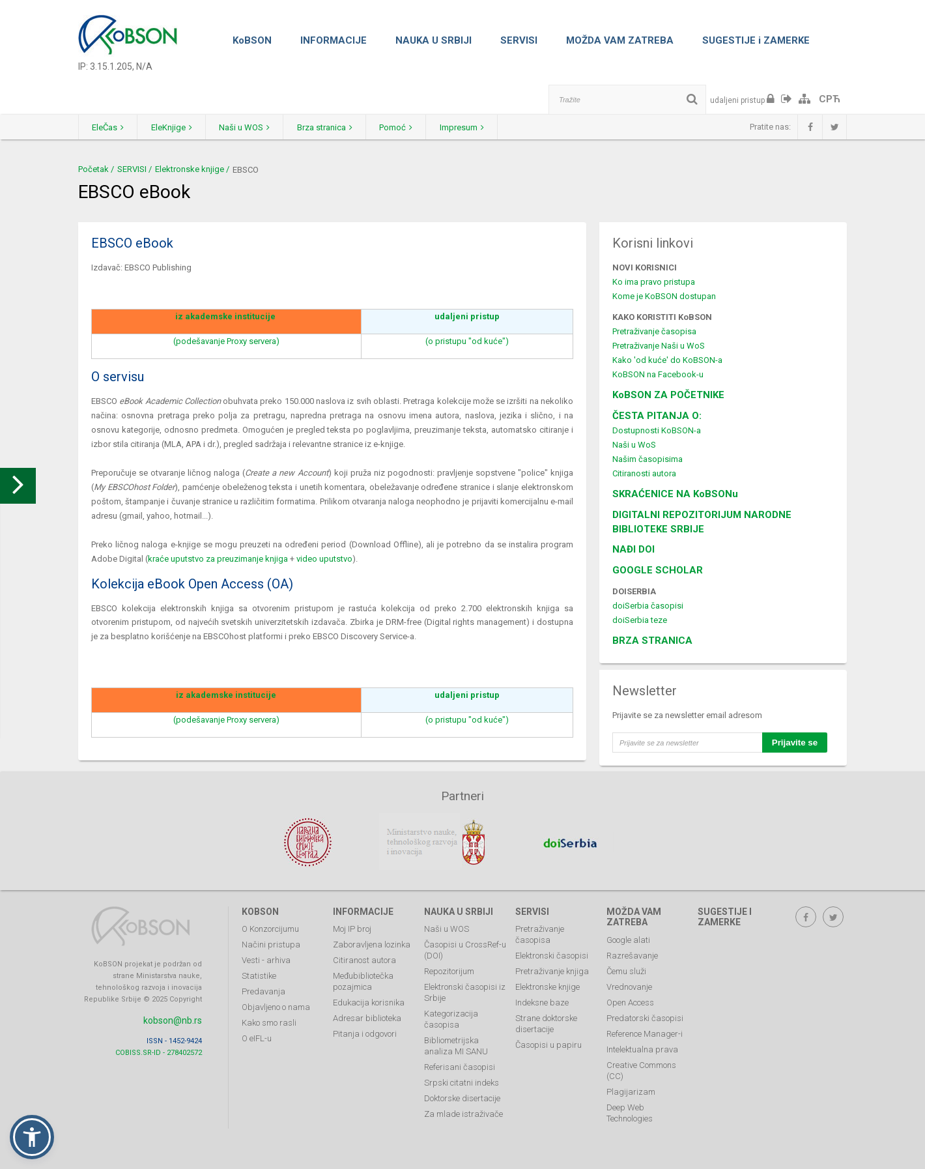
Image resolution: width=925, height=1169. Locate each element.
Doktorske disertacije (462, 1096)
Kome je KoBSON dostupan (664, 296)
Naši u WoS (634, 445)
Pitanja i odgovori (365, 1032)
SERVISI (518, 40)
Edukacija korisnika (369, 1000)
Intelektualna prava (642, 1047)
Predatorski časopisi (644, 1016)
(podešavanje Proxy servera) (226, 341)
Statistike (259, 974)
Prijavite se (795, 742)
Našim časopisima (647, 459)
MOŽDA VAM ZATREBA (620, 40)
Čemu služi (626, 969)
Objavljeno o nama (276, 1005)
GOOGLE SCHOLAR (657, 570)
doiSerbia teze (639, 620)
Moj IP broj (352, 927)
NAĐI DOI (633, 549)
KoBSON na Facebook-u (658, 374)
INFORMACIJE (333, 40)
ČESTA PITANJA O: (657, 416)
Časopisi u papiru (548, 1043)
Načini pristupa (271, 942)
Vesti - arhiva (266, 958)
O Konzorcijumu (270, 927)
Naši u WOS (260, 127)
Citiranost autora (364, 958)
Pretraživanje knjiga (552, 969)
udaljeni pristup (467, 316)
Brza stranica (346, 127)
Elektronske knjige (189, 169)
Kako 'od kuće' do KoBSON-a (667, 360)
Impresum (496, 127)
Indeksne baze (542, 1000)
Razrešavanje (632, 954)
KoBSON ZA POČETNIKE (668, 395)
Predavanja (263, 989)
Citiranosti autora (644, 473)
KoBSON (252, 40)
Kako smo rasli (269, 1021)
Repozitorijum (449, 969)
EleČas (111, 127)
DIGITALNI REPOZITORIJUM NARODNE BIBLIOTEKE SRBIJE (701, 522)
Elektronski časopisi (551, 954)
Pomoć (423, 127)
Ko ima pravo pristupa (653, 282)
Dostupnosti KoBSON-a (656, 430)
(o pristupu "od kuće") (467, 341)
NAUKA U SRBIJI (433, 40)
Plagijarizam (630, 1090)
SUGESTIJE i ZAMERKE (756, 40)
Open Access (630, 1000)
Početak (93, 169)
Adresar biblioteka (367, 1016)
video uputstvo (324, 559)
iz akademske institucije (225, 316)
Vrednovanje (629, 985)
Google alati (628, 938)
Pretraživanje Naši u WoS (658, 346)
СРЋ (829, 99)
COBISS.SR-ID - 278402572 (158, 1050)
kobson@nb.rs (172, 1018)
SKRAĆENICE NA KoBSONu (675, 494)
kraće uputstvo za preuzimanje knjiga (218, 559)
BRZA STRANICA (652, 640)
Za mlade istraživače (463, 1112)
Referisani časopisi (459, 1065)
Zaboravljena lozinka (371, 942)
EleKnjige (180, 127)
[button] (32, 1137)
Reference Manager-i (644, 1032)
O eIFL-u (257, 1036)
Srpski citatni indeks (461, 1081)
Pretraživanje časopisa (654, 331)
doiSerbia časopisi (647, 606)
